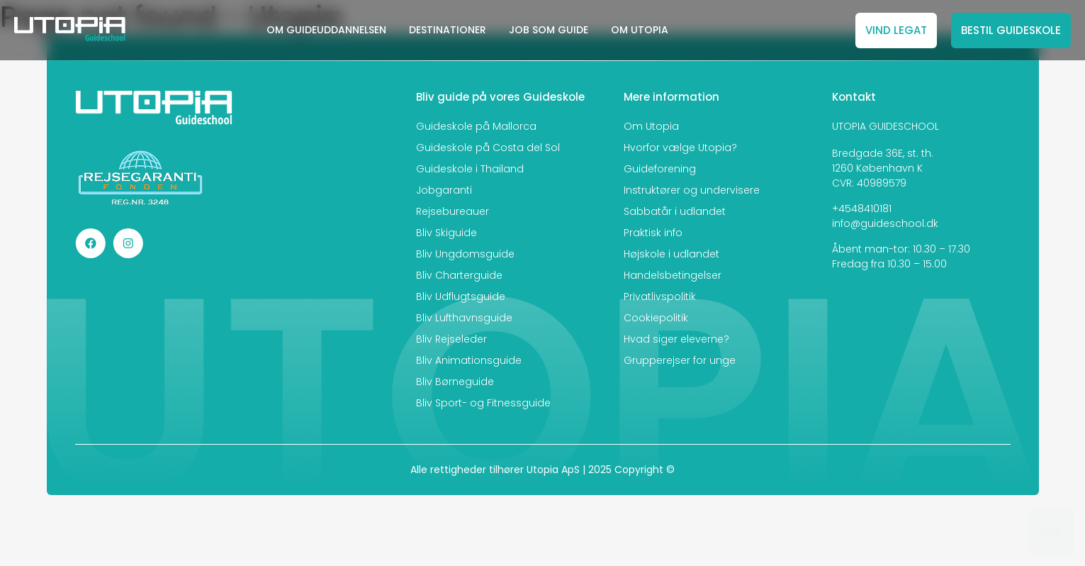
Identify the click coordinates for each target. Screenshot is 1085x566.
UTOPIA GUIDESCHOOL (885, 126)
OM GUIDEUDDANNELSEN (326, 30)
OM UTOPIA (639, 30)
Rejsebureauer (452, 211)
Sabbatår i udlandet (675, 211)
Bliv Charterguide (459, 275)
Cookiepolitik (656, 318)
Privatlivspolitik (660, 296)
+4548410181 (862, 208)
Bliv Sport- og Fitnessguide (483, 403)
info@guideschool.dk (885, 223)
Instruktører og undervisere (692, 190)
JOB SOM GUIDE (548, 30)
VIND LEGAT (896, 30)
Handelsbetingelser (672, 275)
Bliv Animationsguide (469, 360)
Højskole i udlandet (671, 254)
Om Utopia (651, 126)
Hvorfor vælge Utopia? (680, 147)
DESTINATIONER (447, 30)
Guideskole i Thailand (470, 169)
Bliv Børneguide (455, 381)
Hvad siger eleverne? (676, 339)
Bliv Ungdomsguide (465, 254)
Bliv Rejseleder (451, 339)
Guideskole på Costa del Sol (488, 147)
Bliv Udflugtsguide (460, 296)
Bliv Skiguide (446, 233)
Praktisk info (653, 233)
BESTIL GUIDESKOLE (1011, 30)
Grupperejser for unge (680, 360)
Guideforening (660, 169)
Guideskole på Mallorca (476, 126)
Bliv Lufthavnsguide (464, 318)
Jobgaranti (444, 190)
